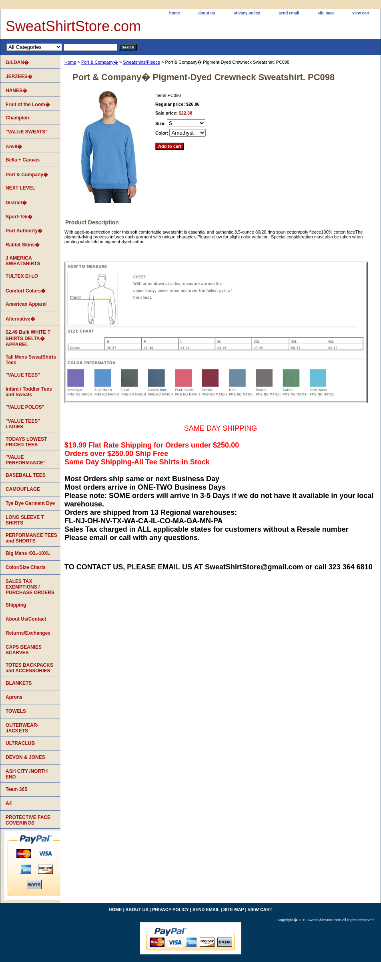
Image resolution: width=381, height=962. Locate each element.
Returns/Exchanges (28, 633)
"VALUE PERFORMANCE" (26, 460)
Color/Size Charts (26, 567)
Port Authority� (24, 231)
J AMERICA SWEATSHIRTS (23, 260)
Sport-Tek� (19, 217)
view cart (360, 13)
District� (16, 203)
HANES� (16, 90)
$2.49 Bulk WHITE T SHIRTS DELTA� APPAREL (28, 338)
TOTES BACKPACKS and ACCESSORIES (29, 668)
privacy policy (246, 13)
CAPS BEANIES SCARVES (24, 649)
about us (207, 13)
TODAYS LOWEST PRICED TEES (26, 442)
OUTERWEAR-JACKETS (22, 728)
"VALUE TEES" (23, 375)
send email (289, 13)
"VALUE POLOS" (25, 407)
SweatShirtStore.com (73, 26)
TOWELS (16, 711)
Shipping (16, 605)
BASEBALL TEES (26, 475)
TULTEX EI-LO (22, 276)
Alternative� (20, 319)
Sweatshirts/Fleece (141, 62)
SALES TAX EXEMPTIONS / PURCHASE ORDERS (30, 587)
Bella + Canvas (23, 160)
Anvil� (14, 146)
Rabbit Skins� (23, 245)
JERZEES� (19, 76)
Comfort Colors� (26, 291)
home (174, 13)
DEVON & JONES (25, 757)
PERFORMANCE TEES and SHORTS (31, 538)
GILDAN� (17, 62)
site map (326, 13)
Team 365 (16, 789)
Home (70, 62)
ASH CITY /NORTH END (27, 774)
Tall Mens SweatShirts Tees (31, 359)
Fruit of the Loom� (28, 104)
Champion (17, 118)
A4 (9, 803)
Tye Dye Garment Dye (30, 503)
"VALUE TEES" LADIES (23, 424)
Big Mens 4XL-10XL (28, 553)
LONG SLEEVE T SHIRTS (25, 520)
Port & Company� (99, 62)
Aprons (14, 697)
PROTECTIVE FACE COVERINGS (28, 820)
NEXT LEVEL (20, 188)
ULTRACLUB (20, 743)
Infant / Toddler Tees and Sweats (29, 391)
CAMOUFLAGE (23, 489)
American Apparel (26, 304)
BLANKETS (19, 683)
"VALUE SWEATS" (27, 132)
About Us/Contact (26, 619)
